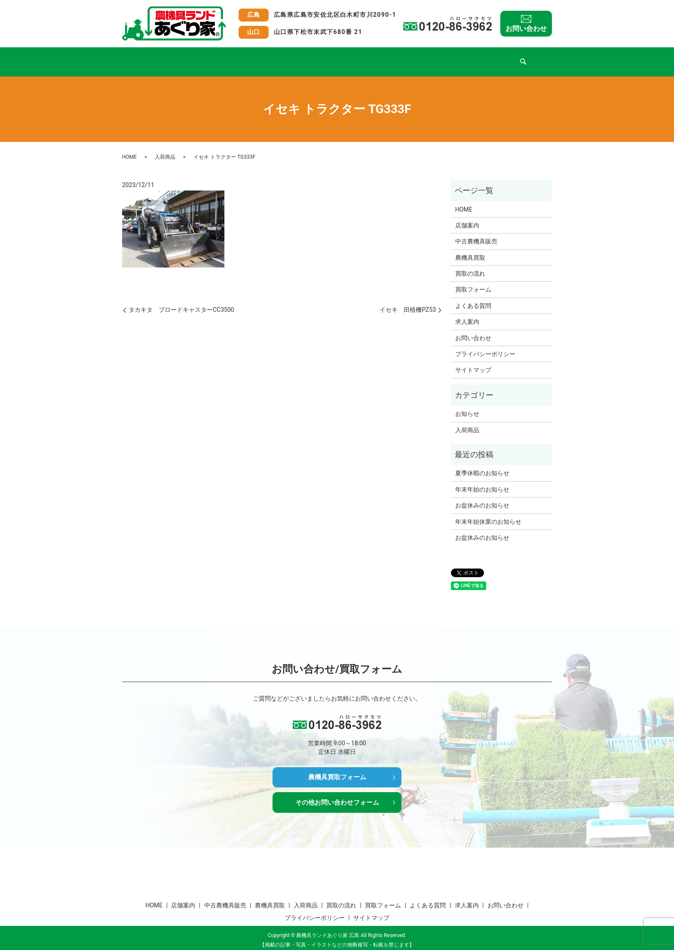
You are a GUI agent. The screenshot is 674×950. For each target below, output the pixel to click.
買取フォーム (412, 57)
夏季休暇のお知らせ (482, 464)
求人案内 (507, 57)
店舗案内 (184, 57)
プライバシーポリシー (485, 345)
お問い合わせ (526, 29)
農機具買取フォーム (337, 770)
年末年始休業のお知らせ (488, 513)
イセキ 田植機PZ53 (408, 301)
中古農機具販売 (231, 57)
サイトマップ (473, 361)
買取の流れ (365, 57)
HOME (148, 57)
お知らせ (467, 405)
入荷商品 (323, 57)
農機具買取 (282, 57)
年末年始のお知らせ (482, 481)
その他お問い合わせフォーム (337, 796)
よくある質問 (463, 57)
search (534, 58)
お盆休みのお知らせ (482, 497)
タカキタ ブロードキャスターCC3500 (181, 301)
